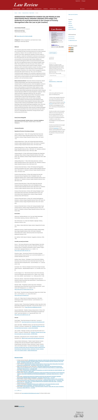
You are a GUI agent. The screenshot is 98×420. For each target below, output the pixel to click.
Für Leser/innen (71, 36)
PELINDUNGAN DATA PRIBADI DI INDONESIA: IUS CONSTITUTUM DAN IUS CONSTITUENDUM (42, 370)
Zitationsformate (53, 75)
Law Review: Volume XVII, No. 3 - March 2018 (30, 362)
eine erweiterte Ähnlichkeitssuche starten (30, 393)
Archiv (23, 8)
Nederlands (70, 27)
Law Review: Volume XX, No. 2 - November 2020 (27, 368)
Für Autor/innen (71, 38)
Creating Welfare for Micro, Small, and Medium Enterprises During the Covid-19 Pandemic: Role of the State (40, 379)
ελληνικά (70, 25)
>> (20, 390)
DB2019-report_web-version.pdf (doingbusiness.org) (33, 338)
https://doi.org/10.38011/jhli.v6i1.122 (22, 250)
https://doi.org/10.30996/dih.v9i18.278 (33, 307)
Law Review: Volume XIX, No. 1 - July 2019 (46, 377)
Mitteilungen (29, 8)
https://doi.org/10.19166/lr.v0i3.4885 (24, 36)
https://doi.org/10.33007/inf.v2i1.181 (22, 314)
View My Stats (21, 406)
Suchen (82, 8)
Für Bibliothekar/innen (72, 40)
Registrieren (78, 1)
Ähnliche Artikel (19, 357)
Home (16, 12)
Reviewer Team (53, 8)
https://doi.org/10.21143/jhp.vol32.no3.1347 (24, 289)
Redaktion (46, 8)
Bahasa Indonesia (72, 29)
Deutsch (70, 23)
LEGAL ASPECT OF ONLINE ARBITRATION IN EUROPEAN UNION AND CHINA (41, 381)
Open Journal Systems (73, 14)
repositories (56, 128)
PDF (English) (53, 52)
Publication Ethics (38, 8)
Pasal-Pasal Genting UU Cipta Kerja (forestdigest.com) (33, 322)
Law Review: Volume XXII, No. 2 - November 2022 (53, 380)
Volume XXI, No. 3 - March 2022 (28, 12)
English (70, 21)
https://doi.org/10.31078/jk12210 (21, 295)
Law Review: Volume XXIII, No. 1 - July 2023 (26, 387)
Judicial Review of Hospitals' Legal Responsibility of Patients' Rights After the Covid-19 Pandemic (43, 386)
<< (15, 390)
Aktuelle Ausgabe (16, 8)
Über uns (60, 8)
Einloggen (83, 1)
